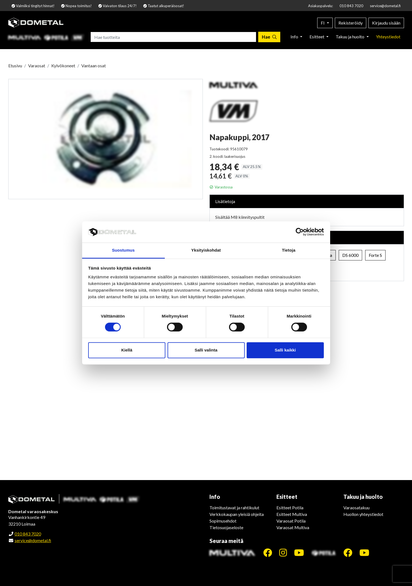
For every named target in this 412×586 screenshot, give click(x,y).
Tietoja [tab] (288, 250)
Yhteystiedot (388, 36)
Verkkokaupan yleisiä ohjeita (236, 514)
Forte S (375, 255)
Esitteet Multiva (291, 514)
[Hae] (269, 37)
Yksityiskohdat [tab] (206, 250)
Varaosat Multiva (292, 527)
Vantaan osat (93, 65)
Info (294, 36)
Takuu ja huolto (350, 36)
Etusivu (15, 65)
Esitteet (317, 36)
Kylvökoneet (63, 65)
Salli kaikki (285, 350)
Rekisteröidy (350, 22)
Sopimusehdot (222, 520)
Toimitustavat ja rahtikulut (234, 507)
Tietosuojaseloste (226, 527)
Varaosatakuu (356, 507)
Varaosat (36, 65)
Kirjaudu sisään (386, 22)
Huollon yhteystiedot (363, 514)
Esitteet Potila (289, 507)
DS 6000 (350, 255)
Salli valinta (206, 350)
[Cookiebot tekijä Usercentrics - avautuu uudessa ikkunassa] (300, 232)
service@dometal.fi (385, 6)
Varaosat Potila (291, 520)
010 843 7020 (351, 6)
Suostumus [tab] (123, 250)
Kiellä (126, 350)
